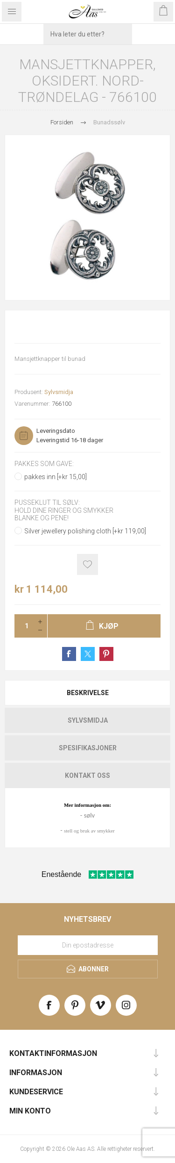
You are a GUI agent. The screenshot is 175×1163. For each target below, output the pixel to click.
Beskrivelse (88, 692)
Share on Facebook (69, 654)
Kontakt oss (87, 775)
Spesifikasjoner (88, 748)
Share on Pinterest (106, 654)
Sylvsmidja (58, 391)
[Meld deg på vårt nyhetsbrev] (88, 945)
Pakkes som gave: (44, 463)
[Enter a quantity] (23, 626)
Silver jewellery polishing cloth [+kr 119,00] (85, 531)
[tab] (87, 692)
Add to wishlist (87, 564)
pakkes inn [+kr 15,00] (55, 477)
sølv (89, 815)
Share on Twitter (88, 654)
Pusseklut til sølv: (47, 503)
